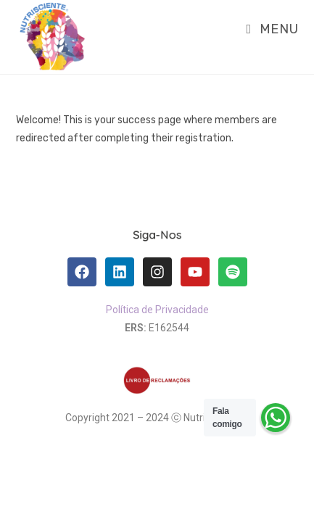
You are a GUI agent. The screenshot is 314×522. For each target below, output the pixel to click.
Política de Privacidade (157, 309)
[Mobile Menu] (267, 29)
